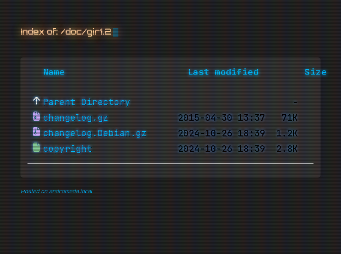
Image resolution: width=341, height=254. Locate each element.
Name (54, 72)
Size (316, 72)
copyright (67, 149)
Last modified (223, 72)
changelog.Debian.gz (95, 133)
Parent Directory (86, 102)
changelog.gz (76, 118)
